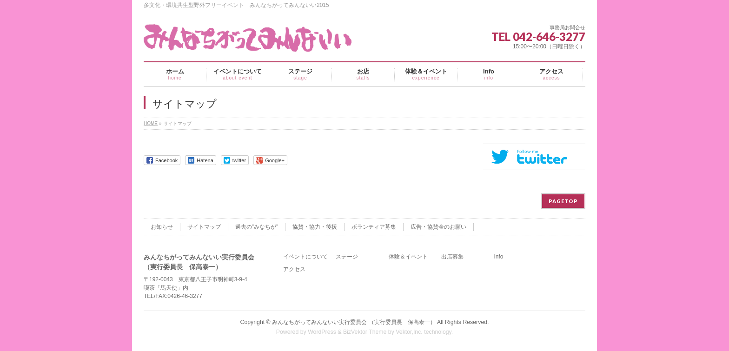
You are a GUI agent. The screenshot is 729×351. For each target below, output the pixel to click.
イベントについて (305, 257)
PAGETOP (563, 201)
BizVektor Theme (365, 332)
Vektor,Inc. (409, 332)
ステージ (347, 257)
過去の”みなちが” (256, 227)
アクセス (294, 269)
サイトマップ (204, 227)
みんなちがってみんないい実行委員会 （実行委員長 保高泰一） (353, 322)
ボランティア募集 (373, 227)
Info (498, 257)
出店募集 (452, 257)
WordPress (322, 332)
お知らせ (162, 227)
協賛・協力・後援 (314, 227)
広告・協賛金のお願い (438, 227)
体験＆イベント (408, 257)
